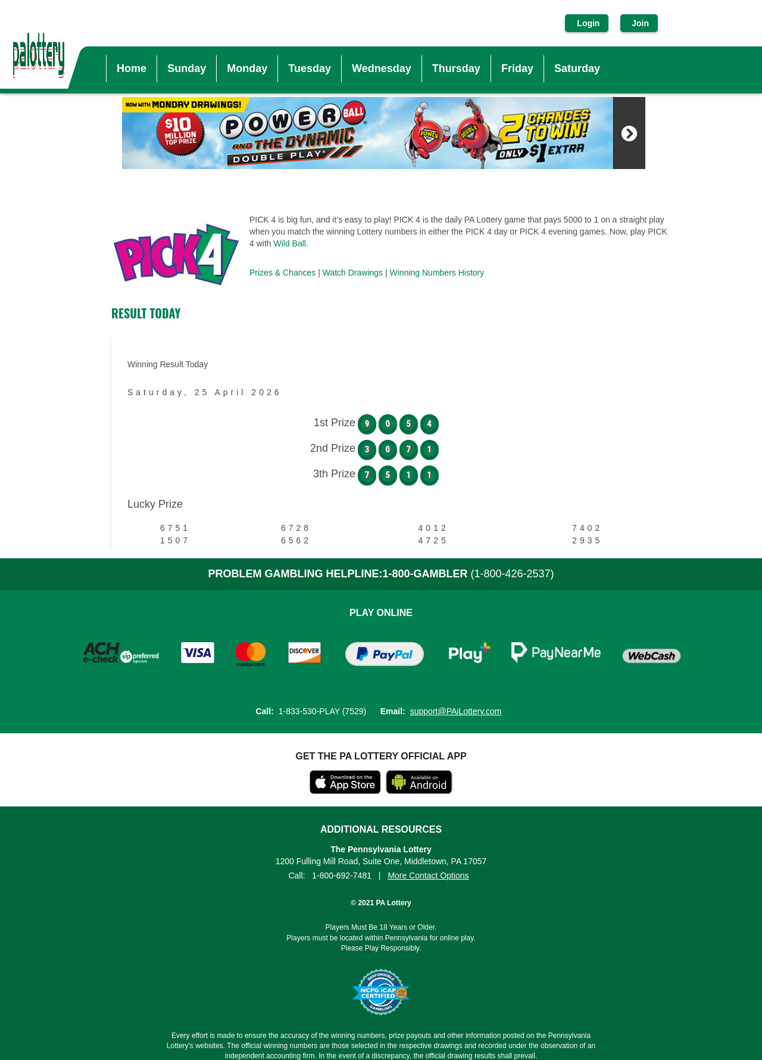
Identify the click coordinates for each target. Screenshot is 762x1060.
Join (639, 23)
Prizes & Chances (282, 272)
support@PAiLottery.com (456, 711)
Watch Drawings (353, 272)
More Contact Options (428, 875)
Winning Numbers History (437, 272)
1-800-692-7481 (341, 875)
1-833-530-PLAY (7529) (322, 711)
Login (588, 23)
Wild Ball (289, 243)
